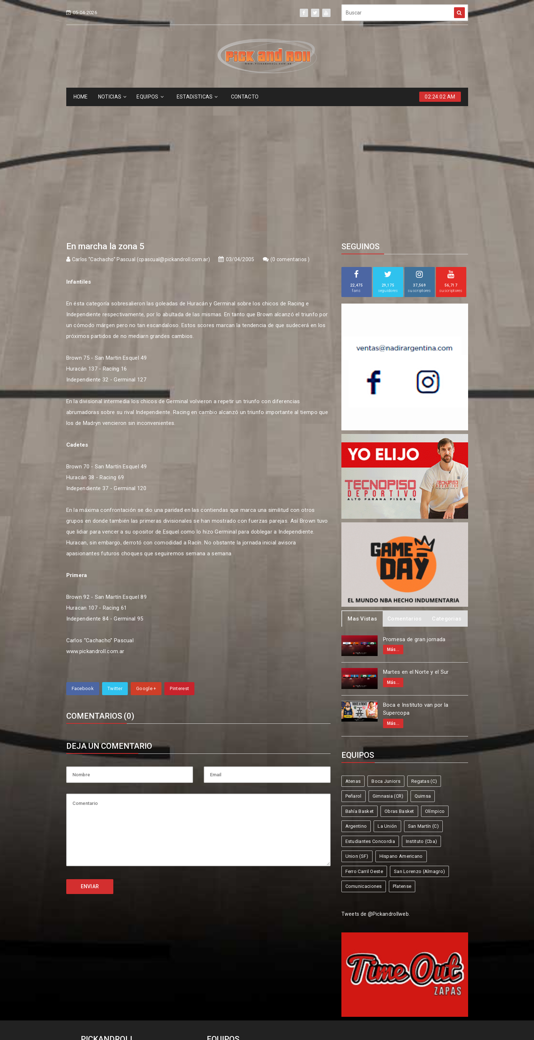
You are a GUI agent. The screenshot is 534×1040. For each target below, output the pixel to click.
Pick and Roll (288, 1008)
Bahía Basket (359, 678)
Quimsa (423, 663)
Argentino (356, 693)
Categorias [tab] (446, 486)
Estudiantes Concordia (370, 708)
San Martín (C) (423, 693)
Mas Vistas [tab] (362, 486)
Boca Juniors (385, 648)
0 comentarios (290, 127)
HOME (80, 97)
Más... (393, 516)
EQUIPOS (149, 97)
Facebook (83, 556)
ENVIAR (90, 754)
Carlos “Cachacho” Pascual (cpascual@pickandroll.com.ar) (141, 127)
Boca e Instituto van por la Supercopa (416, 576)
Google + (146, 556)
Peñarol (353, 663)
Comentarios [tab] (404, 486)
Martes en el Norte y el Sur (416, 539)
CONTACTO (244, 97)
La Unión (387, 693)
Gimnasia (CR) (388, 663)
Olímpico (435, 678)
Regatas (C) (424, 648)
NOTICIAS (112, 97)
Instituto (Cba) (421, 708)
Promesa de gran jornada (414, 507)
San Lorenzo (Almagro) (419, 739)
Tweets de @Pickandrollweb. (375, 781)
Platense (402, 753)
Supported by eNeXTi (267, 1035)
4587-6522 (98, 942)
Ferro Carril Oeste (364, 739)
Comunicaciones (363, 753)
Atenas (353, 648)
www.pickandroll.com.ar (95, 518)
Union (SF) (357, 723)
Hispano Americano (401, 723)
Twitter (115, 556)
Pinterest (179, 556)
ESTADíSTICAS (197, 97)
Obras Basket (399, 678)
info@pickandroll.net (111, 928)
